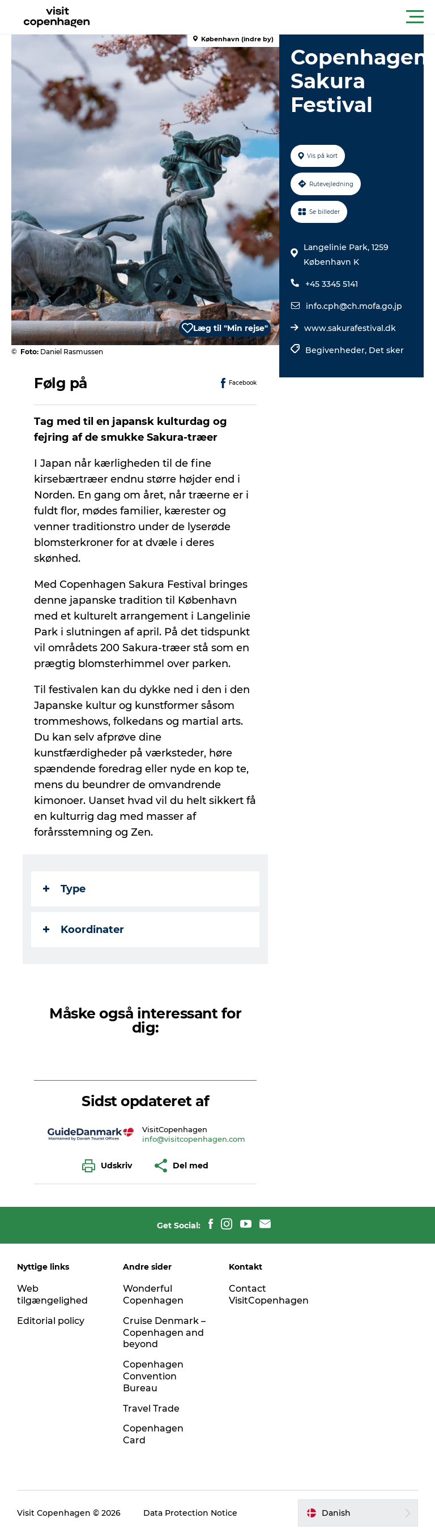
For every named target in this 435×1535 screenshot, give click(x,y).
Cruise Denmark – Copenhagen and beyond (164, 1332)
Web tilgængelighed (52, 1294)
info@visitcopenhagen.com (193, 1138)
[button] (268, 17)
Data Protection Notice (190, 1513)
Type (64, 889)
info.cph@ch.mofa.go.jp (354, 306)
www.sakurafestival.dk (350, 328)
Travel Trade (151, 1408)
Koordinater (83, 929)
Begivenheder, (337, 350)
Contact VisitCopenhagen (269, 1294)
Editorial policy (50, 1320)
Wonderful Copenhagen (153, 1294)
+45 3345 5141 (331, 284)
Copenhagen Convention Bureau (153, 1376)
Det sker (386, 350)
